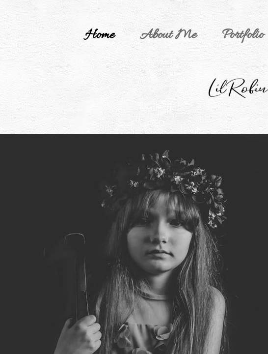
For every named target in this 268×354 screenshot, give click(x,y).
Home (99, 35)
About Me (168, 35)
